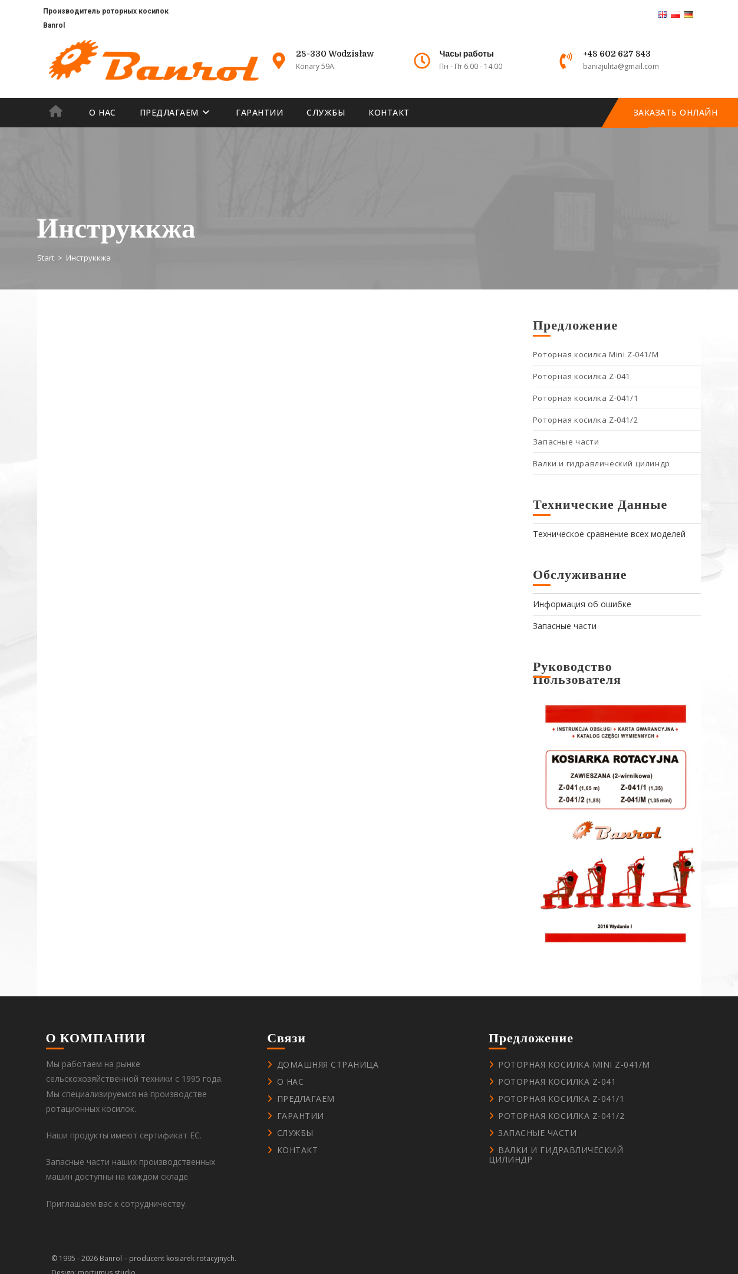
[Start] (45, 257)
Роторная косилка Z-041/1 (585, 398)
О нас (290, 1081)
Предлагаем (306, 1098)
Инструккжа (88, 257)
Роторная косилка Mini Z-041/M (595, 354)
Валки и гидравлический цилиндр (601, 463)
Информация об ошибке (582, 604)
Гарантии (300, 1115)
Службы (295, 1132)
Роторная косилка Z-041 (581, 376)
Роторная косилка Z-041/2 (585, 419)
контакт (297, 1150)
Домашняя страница (328, 1064)
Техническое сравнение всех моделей (609, 533)
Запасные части (566, 441)
